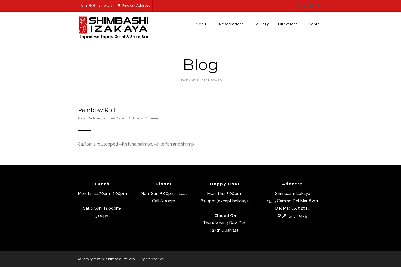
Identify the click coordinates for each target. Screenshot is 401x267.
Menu (201, 24)
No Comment (149, 118)
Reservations (231, 24)
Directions (288, 24)
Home (184, 80)
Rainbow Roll (96, 110)
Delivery (261, 24)
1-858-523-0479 (96, 5)
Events (313, 24)
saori (124, 118)
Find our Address (134, 5)
